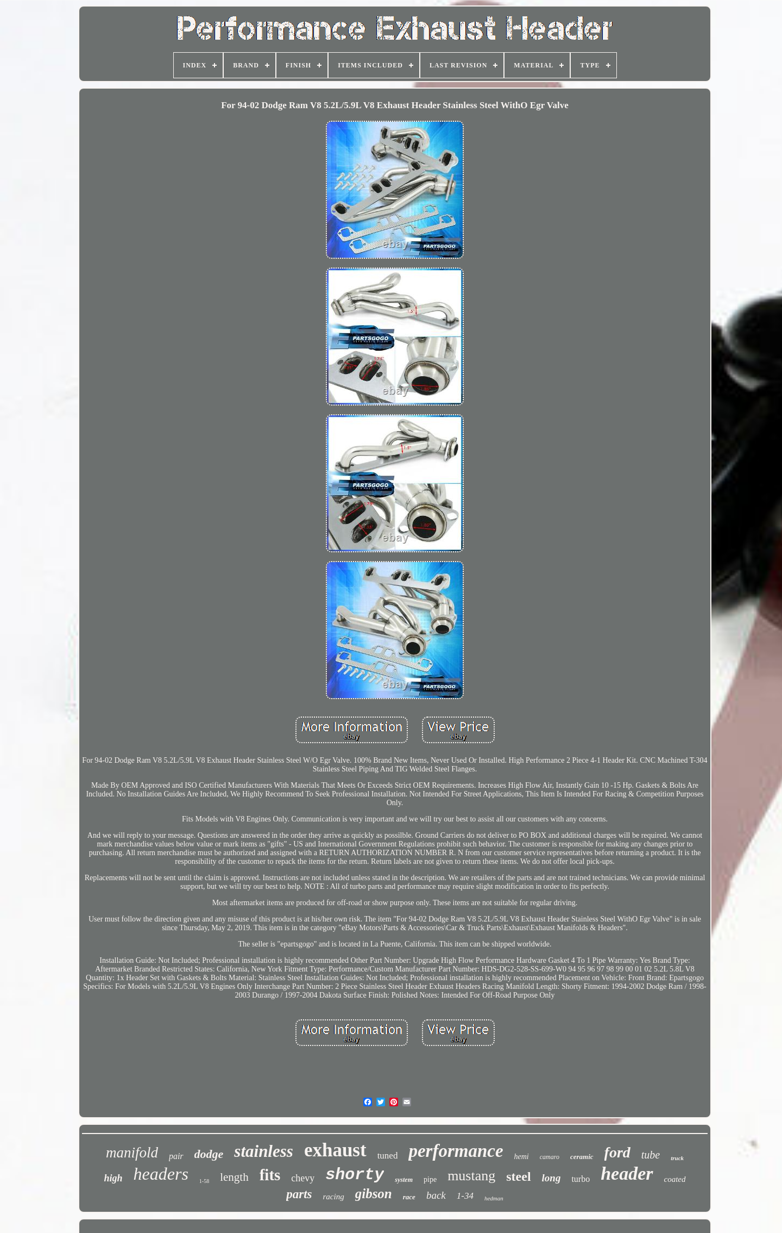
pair (176, 1156)
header (627, 1173)
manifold (132, 1152)
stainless (263, 1151)
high (113, 1178)
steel (518, 1176)
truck (677, 1158)
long (551, 1178)
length (234, 1177)
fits (270, 1175)
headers (161, 1174)
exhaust (335, 1150)
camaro (549, 1157)
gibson (373, 1193)
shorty (354, 1175)
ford (617, 1152)
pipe (430, 1179)
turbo (580, 1179)
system (404, 1180)
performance (455, 1151)
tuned (387, 1155)
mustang (471, 1176)
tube (650, 1155)
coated (675, 1179)
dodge (209, 1154)
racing (333, 1196)
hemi (521, 1157)
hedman (493, 1198)
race (409, 1197)
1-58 (204, 1181)
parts (299, 1194)
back (436, 1195)
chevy (302, 1178)
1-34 (465, 1196)
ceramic (582, 1157)
